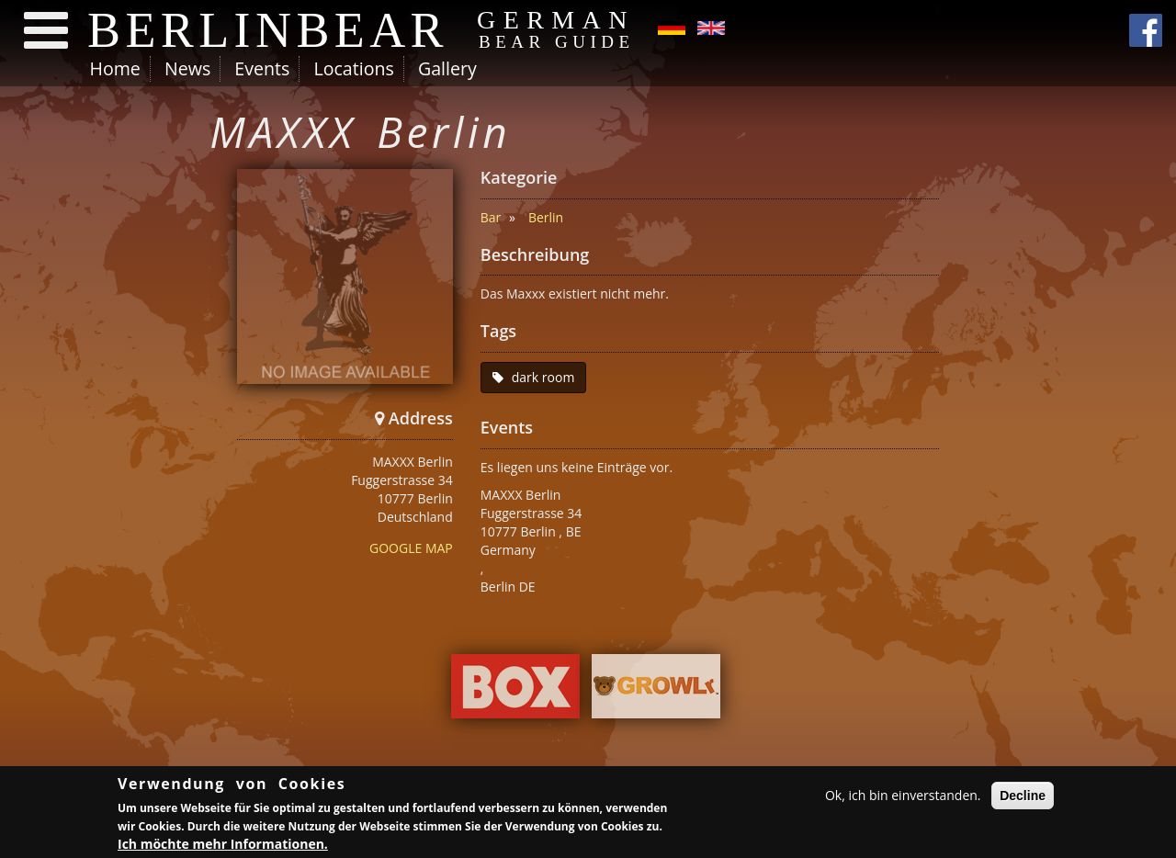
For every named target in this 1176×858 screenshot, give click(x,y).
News (187, 68)
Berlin (545, 217)
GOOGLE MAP (411, 548)
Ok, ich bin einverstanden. (903, 798)
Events (261, 68)
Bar (491, 217)
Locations (353, 68)
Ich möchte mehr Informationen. (223, 846)
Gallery (447, 68)
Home (115, 68)
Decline (1023, 798)
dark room (543, 377)
